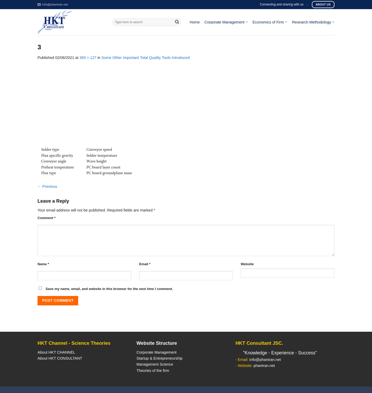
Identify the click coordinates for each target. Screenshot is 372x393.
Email (145, 264)
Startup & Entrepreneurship (159, 358)
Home (195, 22)
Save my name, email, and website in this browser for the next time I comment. (109, 289)
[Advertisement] (186, 99)
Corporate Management (226, 22)
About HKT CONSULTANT (60, 358)
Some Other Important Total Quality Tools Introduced (146, 58)
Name (43, 264)
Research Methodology (313, 22)
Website (247, 264)
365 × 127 (87, 58)
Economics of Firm (270, 22)
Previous (47, 186)
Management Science (155, 364)
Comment (46, 218)
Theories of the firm (153, 370)
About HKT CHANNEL (56, 352)
